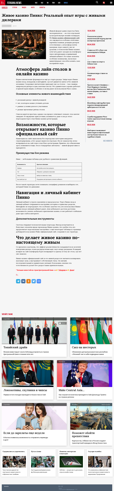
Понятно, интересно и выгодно (68, 453)
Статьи (14, 7)
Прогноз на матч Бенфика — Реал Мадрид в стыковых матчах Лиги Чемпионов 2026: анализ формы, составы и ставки (98, 89)
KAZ (36, 3)
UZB (60, 3)
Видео (24, 7)
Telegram (62, 270)
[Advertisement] (57, 299)
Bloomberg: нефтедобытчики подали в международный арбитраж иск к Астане (98, 105)
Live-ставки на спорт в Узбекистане (96, 63)
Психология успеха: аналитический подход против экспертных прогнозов (99, 38)
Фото (33, 7)
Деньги (15, 26)
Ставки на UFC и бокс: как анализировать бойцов (97, 51)
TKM (53, 3)
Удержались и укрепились (14, 451)
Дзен (72, 270)
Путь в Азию (37, 451)
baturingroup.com (70, 489)
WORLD (66, 3)
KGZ (42, 3)
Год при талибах (95, 451)
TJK (48, 3)
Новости (4, 7)
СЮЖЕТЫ (42, 7)
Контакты (6, 485)
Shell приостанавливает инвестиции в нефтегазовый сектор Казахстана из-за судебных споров (98, 133)
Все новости (107, 141)
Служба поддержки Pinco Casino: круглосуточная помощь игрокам (99, 119)
